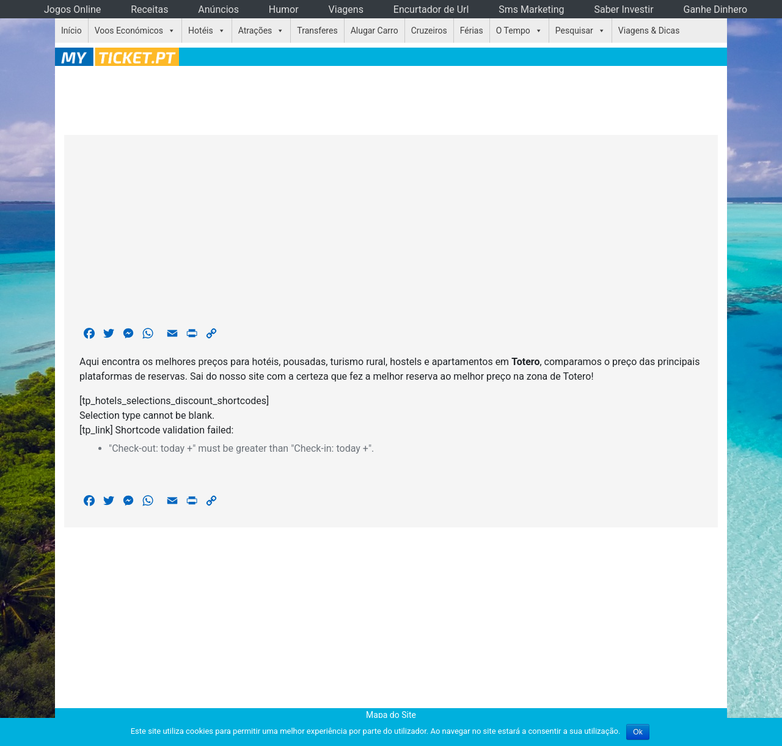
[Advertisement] (391, 98)
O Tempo (513, 30)
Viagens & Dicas (649, 30)
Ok (637, 732)
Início (71, 30)
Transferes (317, 30)
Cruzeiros (429, 30)
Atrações (255, 30)
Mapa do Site (391, 715)
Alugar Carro (374, 30)
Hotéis (200, 30)
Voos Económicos (129, 30)
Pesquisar (574, 30)
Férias (471, 30)
